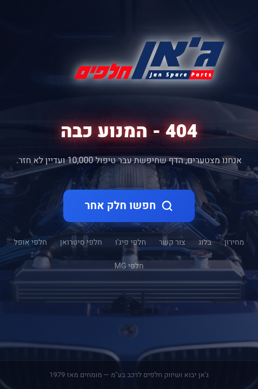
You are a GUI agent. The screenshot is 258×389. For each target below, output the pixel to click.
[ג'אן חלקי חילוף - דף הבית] (145, 56)
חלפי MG (129, 266)
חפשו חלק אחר (129, 205)
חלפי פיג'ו (130, 242)
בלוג (205, 242)
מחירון (234, 242)
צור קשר (172, 242)
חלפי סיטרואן (81, 242)
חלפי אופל (30, 242)
